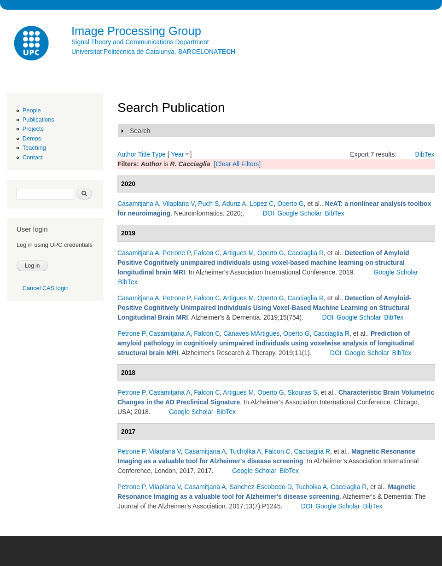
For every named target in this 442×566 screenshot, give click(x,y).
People (32, 110)
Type (158, 154)
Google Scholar (299, 213)
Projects (33, 128)
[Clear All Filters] (237, 164)
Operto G (290, 203)
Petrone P (176, 253)
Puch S (208, 203)
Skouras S (302, 392)
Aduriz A (234, 203)
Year (177, 154)
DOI (268, 213)
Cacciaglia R (305, 253)
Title (144, 154)
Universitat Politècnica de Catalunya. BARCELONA (153, 51)
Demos (32, 138)
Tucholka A (245, 451)
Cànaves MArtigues (251, 333)
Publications (38, 119)
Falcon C (207, 253)
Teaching (34, 147)
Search (140, 130)
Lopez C (261, 203)
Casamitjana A (138, 203)
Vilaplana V (178, 203)
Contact (33, 157)
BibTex (425, 154)
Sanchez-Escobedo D (260, 486)
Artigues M (238, 253)
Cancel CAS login (46, 288)
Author (126, 154)
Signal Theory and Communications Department (140, 42)
